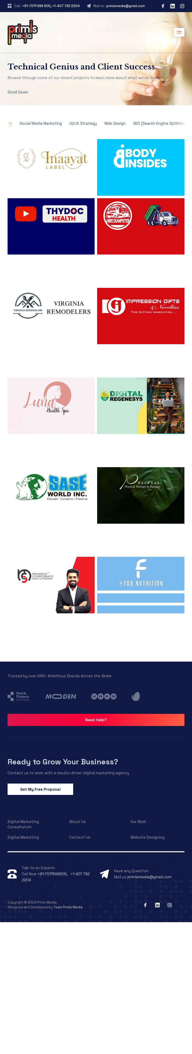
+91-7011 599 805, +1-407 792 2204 (51, 6)
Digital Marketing (23, 837)
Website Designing (147, 837)
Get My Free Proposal (40, 789)
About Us (77, 821)
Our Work (138, 821)
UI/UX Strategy (83, 123)
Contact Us (79, 837)
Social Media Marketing (41, 123)
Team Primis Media (68, 907)
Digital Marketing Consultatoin (23, 824)
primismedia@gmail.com (125, 6)
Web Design (115, 123)
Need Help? (96, 719)
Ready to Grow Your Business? (63, 762)
